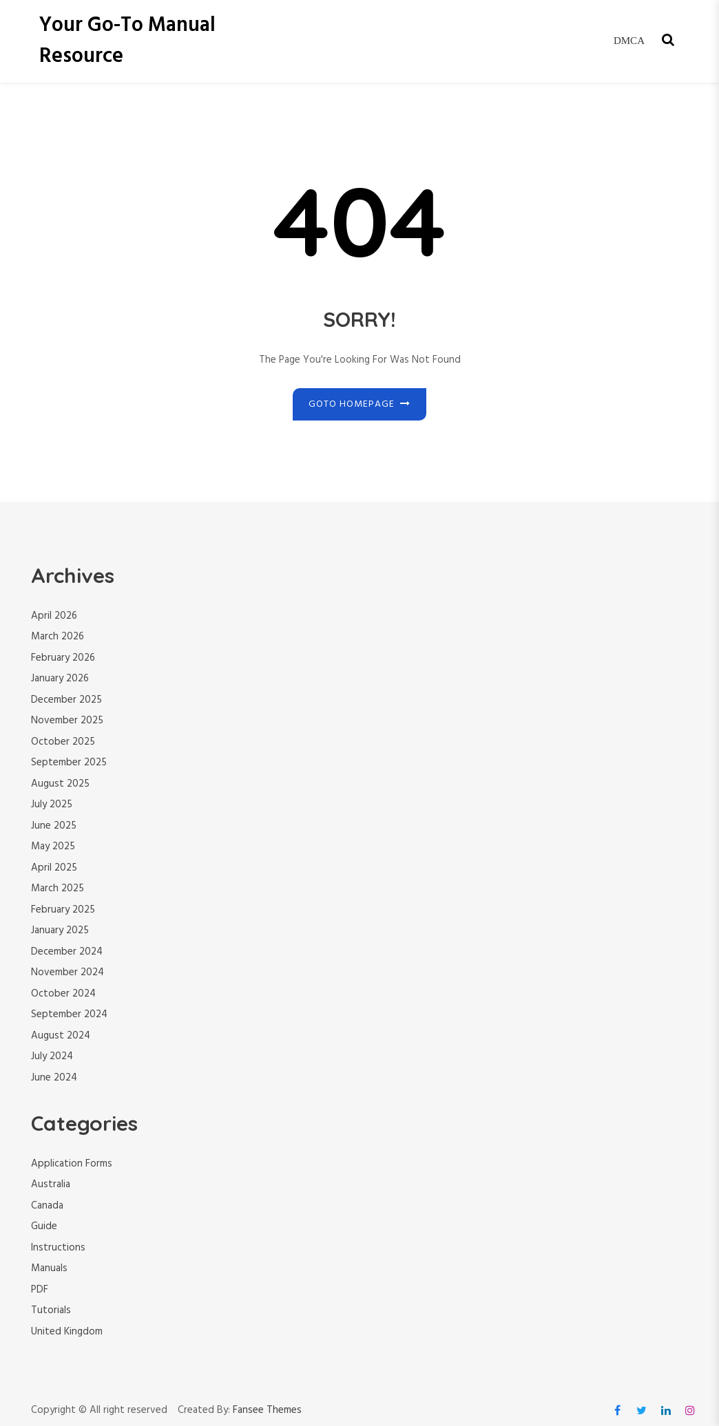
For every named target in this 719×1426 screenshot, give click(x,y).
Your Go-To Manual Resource (127, 41)
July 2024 (52, 1056)
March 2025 (57, 888)
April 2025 (54, 868)
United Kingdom (67, 1331)
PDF (39, 1289)
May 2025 (53, 846)
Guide (44, 1226)
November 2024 (67, 972)
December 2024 (67, 952)
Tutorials (51, 1310)
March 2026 (57, 636)
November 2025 (67, 720)
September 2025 (69, 762)
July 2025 (51, 804)
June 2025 (53, 826)
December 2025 (66, 700)
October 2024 (63, 994)
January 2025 (60, 930)
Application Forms (71, 1164)
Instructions (58, 1247)
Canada (47, 1206)
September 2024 (69, 1014)
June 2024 (54, 1078)
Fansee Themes (267, 1410)
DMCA (629, 40)
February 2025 (63, 910)
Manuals (49, 1268)
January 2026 (60, 678)
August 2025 (60, 784)
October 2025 (63, 742)
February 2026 (63, 658)
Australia (50, 1184)
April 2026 (54, 616)
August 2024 (60, 1036)
